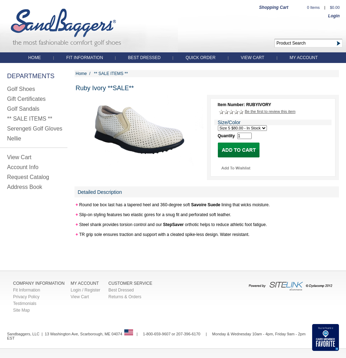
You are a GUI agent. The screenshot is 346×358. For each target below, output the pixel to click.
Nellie (14, 138)
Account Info (22, 167)
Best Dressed (145, 57)
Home (34, 57)
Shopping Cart (273, 7)
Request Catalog (28, 177)
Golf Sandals (23, 109)
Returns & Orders (124, 296)
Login (334, 15)
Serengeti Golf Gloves (34, 129)
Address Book (24, 187)
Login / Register (85, 290)
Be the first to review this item (270, 111)
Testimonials (24, 303)
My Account (304, 57)
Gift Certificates (26, 99)
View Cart (252, 57)
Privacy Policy (26, 296)
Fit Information (85, 57)
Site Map (21, 310)
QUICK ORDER (201, 57)
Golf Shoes (21, 89)
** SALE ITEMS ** (29, 119)
